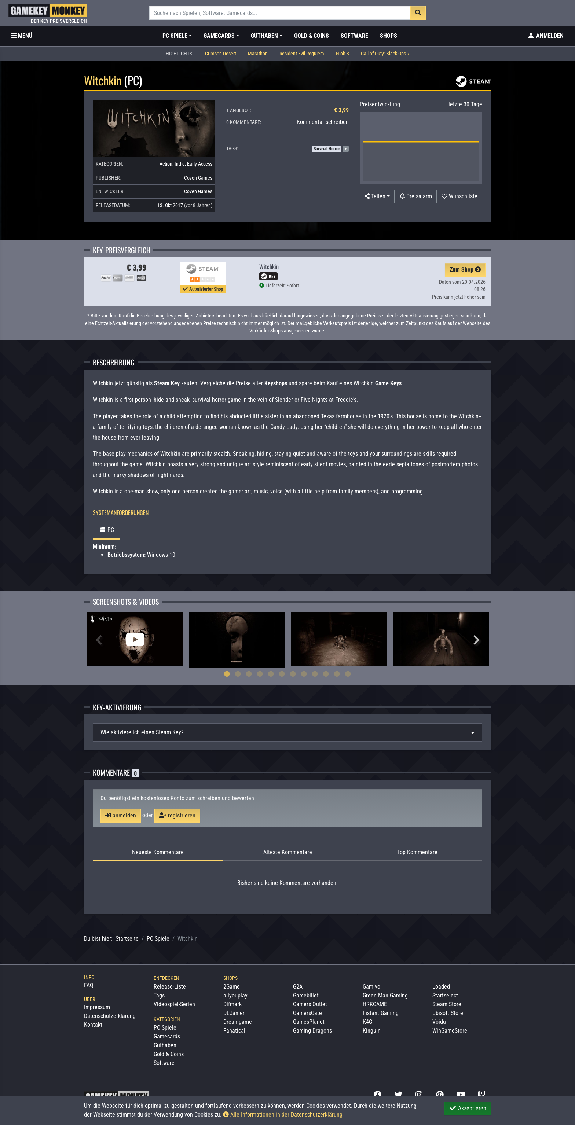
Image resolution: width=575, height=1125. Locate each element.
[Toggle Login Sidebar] (545, 36)
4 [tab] (260, 673)
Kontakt (93, 1024)
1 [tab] (227, 673)
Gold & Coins (311, 35)
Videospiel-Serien (174, 1004)
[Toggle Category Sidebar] (22, 36)
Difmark (232, 1004)
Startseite (127, 938)
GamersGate (307, 1013)
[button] (377, 196)
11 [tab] (337, 673)
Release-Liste (170, 986)
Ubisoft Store (447, 1013)
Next (476, 640)
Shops (388, 35)
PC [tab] (106, 529)
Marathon (258, 54)
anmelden (120, 815)
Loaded (441, 986)
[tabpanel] (135, 639)
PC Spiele (158, 938)
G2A (298, 986)
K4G (367, 1021)
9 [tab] (315, 673)
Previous (98, 640)
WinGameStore (449, 1030)
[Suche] (280, 13)
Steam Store (446, 1004)
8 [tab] (304, 673)
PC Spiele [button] (174, 35)
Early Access (199, 164)
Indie (180, 164)
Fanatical (234, 1030)
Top (417, 852)
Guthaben (165, 1045)
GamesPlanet (309, 1021)
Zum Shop (465, 269)
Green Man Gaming (385, 995)
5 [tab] (271, 673)
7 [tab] (293, 673)
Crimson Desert (220, 54)
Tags (159, 995)
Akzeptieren (467, 1108)
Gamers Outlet (310, 1004)
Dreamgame (237, 1021)
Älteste (287, 852)
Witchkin (269, 266)
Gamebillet (306, 995)
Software (354, 35)
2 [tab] (238, 673)
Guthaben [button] (264, 35)
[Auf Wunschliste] (459, 196)
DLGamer (234, 1013)
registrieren (177, 815)
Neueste (158, 852)
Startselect (445, 995)
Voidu (439, 1021)
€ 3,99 (341, 110)
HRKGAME (375, 1004)
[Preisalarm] (416, 196)
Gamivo (371, 986)
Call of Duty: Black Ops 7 (385, 54)
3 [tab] (249, 673)
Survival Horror (327, 148)
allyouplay (235, 995)
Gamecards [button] (219, 35)
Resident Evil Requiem (301, 54)
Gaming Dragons (312, 1030)
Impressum (97, 1007)
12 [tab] (348, 673)
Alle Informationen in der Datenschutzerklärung (283, 1114)
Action (166, 164)
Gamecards (167, 1036)
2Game (231, 986)
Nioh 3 (342, 54)
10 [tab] (326, 673)
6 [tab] (282, 673)
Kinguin (372, 1030)
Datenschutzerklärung (110, 1015)
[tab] (287, 732)
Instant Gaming (381, 1013)
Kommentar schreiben (323, 121)
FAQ (89, 985)
